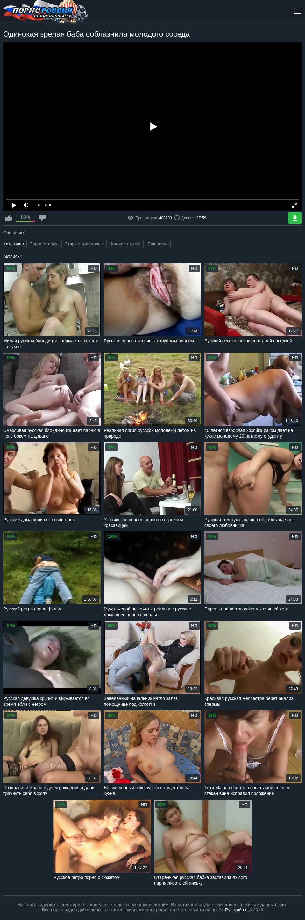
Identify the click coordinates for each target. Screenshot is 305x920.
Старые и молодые (84, 243)
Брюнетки (158, 243)
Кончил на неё (126, 243)
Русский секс (238, 909)
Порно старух (43, 243)
